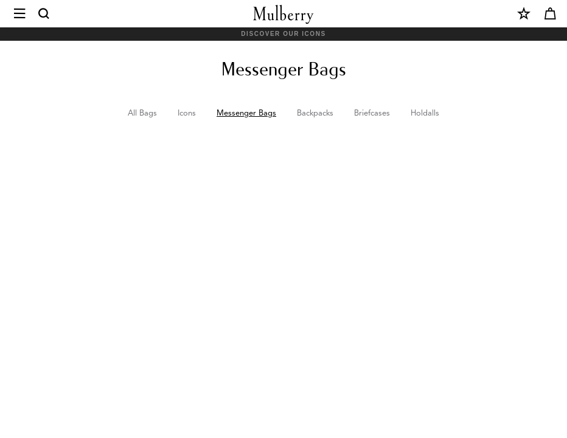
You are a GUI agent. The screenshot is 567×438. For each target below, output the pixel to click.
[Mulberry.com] (283, 14)
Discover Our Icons (283, 33)
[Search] (44, 14)
